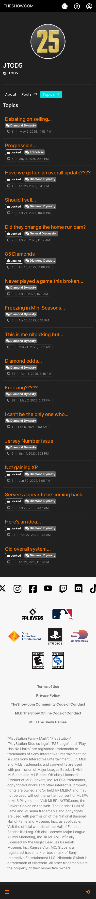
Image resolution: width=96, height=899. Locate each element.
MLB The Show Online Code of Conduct (48, 713)
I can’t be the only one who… (36, 414)
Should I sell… (20, 200)
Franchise (34, 152)
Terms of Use (48, 686)
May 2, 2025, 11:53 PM (35, 131)
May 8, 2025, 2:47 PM (33, 159)
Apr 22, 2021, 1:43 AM (36, 535)
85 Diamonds (20, 254)
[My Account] (89, 5)
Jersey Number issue (29, 441)
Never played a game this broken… (44, 281)
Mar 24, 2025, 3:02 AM (34, 347)
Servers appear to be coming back (43, 495)
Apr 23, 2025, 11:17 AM (34, 240)
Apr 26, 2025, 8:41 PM (34, 186)
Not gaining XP (21, 467)
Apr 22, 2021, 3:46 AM (33, 508)
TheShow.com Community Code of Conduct (48, 704)
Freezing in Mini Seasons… (35, 308)
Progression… (20, 145)
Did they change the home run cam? (45, 227)
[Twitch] (63, 588)
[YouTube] (48, 588)
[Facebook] (33, 588)
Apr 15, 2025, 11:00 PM (34, 267)
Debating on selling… (28, 119)
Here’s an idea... (23, 522)
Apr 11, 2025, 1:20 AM (33, 294)
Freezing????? (21, 388)
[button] (7, 892)
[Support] (77, 5)
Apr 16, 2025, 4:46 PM (36, 374)
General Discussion (41, 233)
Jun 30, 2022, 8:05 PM (34, 480)
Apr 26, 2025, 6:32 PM (33, 320)
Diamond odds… (23, 361)
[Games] (65, 5)
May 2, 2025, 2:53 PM (35, 400)
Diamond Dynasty (21, 125)
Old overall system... (28, 549)
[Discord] (78, 588)
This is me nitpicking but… (34, 334)
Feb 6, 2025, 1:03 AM (33, 427)
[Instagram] (17, 588)
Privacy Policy (48, 695)
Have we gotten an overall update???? (48, 173)
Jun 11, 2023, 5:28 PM (33, 453)
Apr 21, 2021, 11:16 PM (34, 562)
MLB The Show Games (48, 722)
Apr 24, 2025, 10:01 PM (34, 213)
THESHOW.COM (18, 5)
